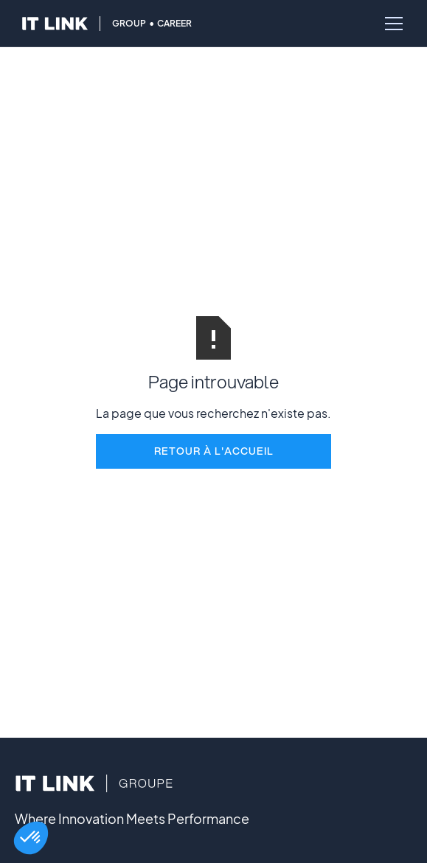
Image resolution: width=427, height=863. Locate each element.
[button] (31, 838)
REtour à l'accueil (214, 451)
